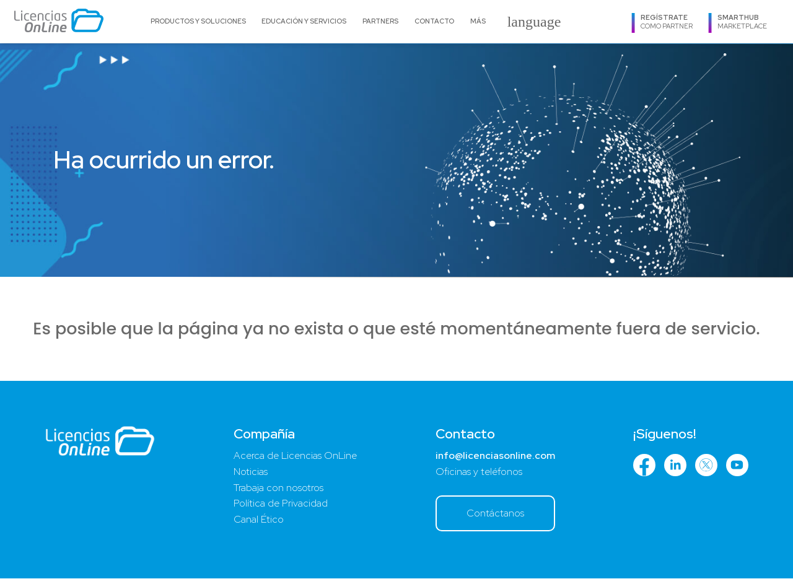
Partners (380, 21)
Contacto (434, 21)
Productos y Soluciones (198, 21)
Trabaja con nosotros (278, 488)
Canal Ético (259, 520)
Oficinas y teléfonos (478, 472)
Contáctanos (495, 513)
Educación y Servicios (303, 21)
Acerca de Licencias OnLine (295, 456)
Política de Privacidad (281, 504)
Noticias (251, 472)
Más (478, 21)
